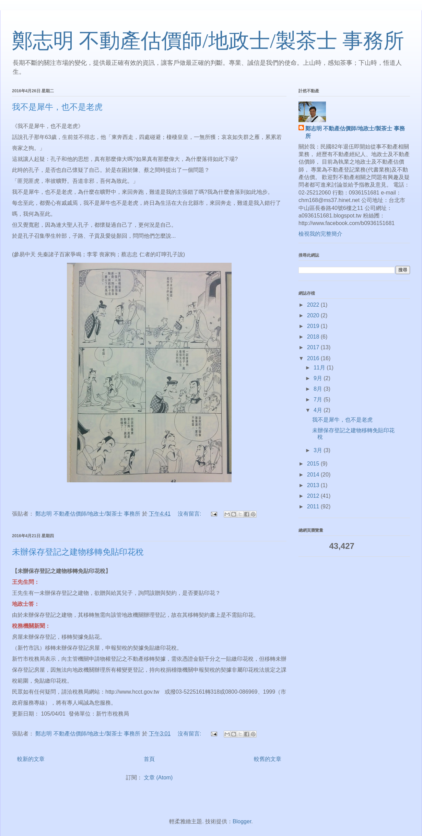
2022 (314, 305)
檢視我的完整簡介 (320, 234)
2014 (314, 475)
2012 (314, 496)
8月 (319, 389)
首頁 (149, 759)
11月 (320, 367)
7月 (319, 399)
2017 (314, 347)
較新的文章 (31, 759)
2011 (314, 506)
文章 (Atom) (158, 777)
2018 (314, 337)
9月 (319, 378)
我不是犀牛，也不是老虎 (57, 107)
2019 (314, 326)
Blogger (242, 821)
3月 (319, 450)
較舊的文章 (267, 759)
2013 (314, 485)
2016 (314, 358)
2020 (314, 315)
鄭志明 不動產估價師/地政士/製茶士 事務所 (208, 41)
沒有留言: (190, 514)
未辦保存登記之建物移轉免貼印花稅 (78, 551)
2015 (314, 464)
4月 (319, 410)
